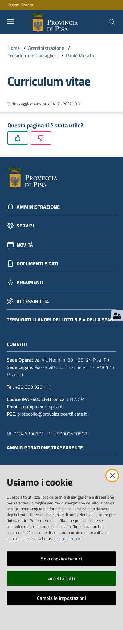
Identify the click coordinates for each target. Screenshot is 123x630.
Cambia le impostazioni (61, 598)
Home (13, 48)
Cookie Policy (68, 538)
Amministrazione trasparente (48, 448)
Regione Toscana (20, 5)
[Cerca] (112, 22)
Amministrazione (46, 48)
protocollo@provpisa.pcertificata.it (52, 414)
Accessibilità (33, 301)
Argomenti (30, 282)
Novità (25, 245)
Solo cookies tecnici (61, 558)
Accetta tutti (61, 578)
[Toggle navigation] (10, 21)
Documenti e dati (37, 264)
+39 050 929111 (33, 387)
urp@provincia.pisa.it (42, 406)
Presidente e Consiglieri (32, 55)
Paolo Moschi (80, 55)
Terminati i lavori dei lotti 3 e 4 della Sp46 (60, 320)
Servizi (25, 226)
